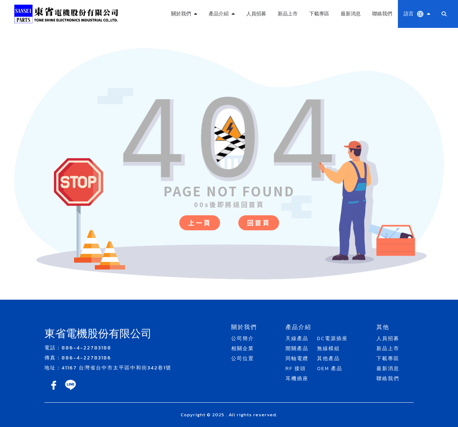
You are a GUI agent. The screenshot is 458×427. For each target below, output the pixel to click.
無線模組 (328, 348)
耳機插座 (297, 378)
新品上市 (288, 14)
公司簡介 (242, 338)
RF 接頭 (296, 368)
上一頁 (199, 222)
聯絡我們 (382, 14)
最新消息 (351, 14)
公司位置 (242, 358)
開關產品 (297, 348)
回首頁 (259, 222)
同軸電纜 (297, 358)
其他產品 (328, 358)
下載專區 (319, 14)
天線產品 (297, 338)
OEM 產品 (329, 368)
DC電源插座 (332, 338)
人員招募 (256, 14)
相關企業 (242, 348)
